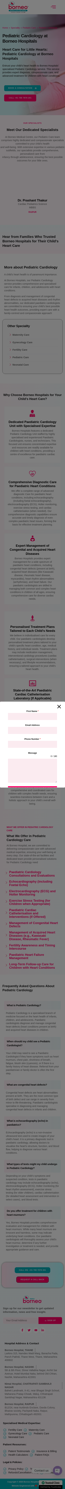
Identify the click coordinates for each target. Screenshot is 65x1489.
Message (32, 753)
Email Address (32, 725)
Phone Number (32, 739)
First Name (32, 711)
